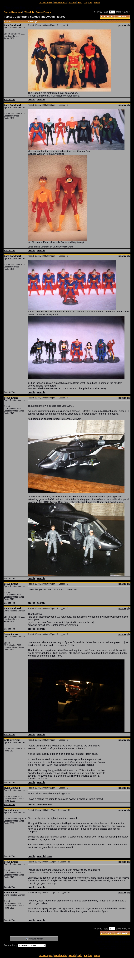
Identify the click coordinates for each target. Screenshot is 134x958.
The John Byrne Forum (38, 12)
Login (97, 2)
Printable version (36, 939)
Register (88, 2)
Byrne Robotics (13, 12)
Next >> (126, 11)
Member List (60, 2)
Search (72, 2)
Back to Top (9, 99)
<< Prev (98, 11)
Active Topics (45, 2)
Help (80, 2)
